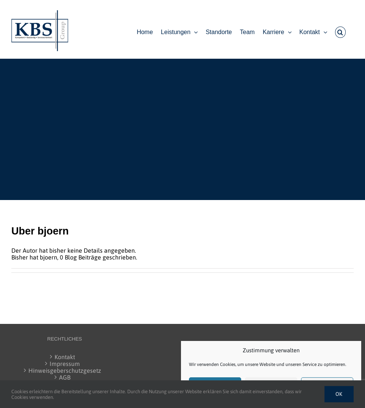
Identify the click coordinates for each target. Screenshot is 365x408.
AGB (64, 377)
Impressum (65, 363)
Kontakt (65, 356)
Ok (339, 394)
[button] (340, 32)
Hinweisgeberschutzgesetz (64, 370)
